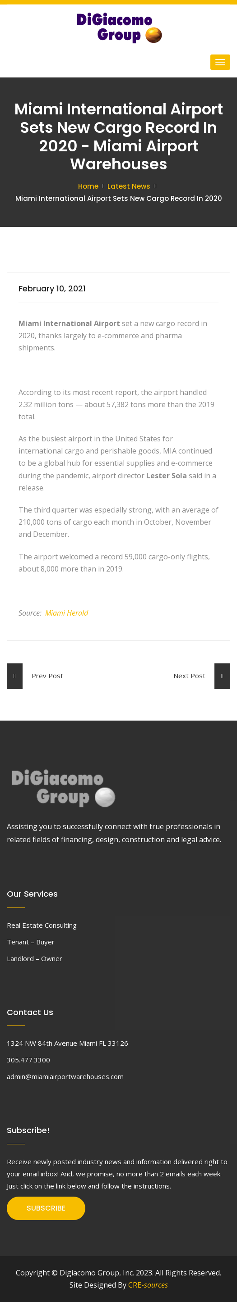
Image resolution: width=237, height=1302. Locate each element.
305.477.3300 (28, 1059)
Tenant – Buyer (31, 941)
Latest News (128, 186)
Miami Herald (66, 613)
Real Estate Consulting (42, 925)
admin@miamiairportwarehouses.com (65, 1076)
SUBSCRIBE (46, 1208)
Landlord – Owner (34, 958)
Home (88, 186)
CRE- (148, 1285)
